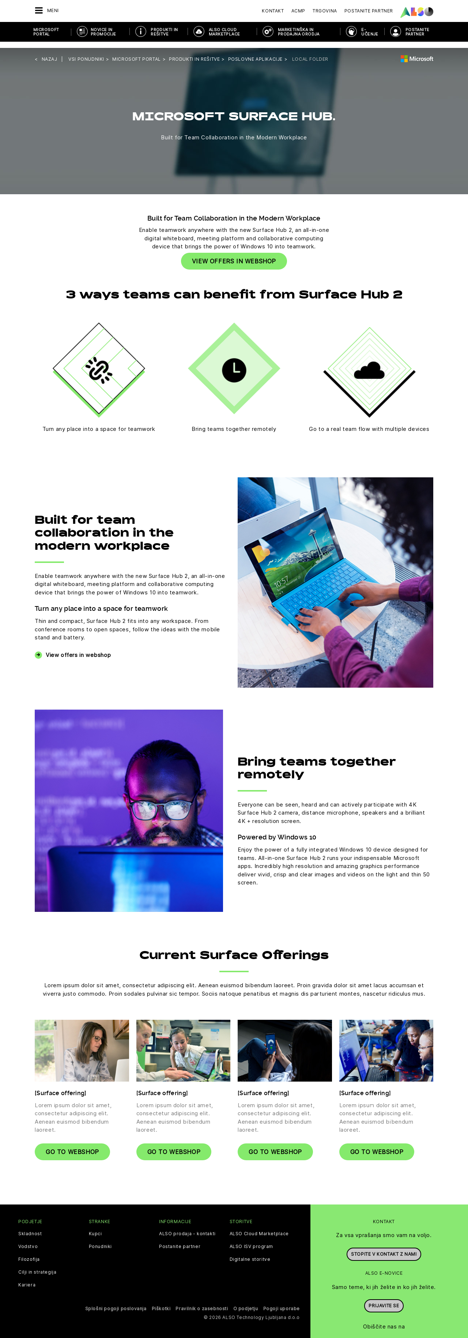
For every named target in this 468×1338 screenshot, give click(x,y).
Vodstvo (28, 1240)
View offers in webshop (78, 648)
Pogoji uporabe (281, 1302)
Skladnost (30, 1227)
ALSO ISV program (251, 1240)
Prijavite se (384, 1298)
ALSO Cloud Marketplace (224, 32)
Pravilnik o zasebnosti (202, 1302)
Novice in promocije (103, 32)
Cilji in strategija (37, 1266)
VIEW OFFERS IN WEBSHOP (234, 255)
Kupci (95, 1227)
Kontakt (273, 11)
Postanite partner (179, 1240)
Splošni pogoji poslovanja (116, 1302)
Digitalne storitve (250, 1253)
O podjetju (245, 1302)
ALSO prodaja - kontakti (187, 1227)
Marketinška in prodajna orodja (299, 32)
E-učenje (369, 32)
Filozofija (29, 1253)
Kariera (26, 1278)
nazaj (49, 53)
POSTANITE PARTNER (417, 32)
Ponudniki (100, 1240)
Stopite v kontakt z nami (383, 1247)
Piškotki (161, 1302)
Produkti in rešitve (164, 32)
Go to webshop (72, 1145)
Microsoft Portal (46, 31)
